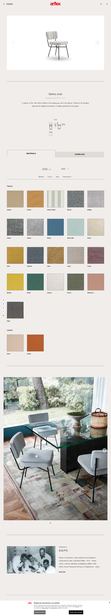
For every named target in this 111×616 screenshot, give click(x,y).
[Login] (101, 4)
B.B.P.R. (58, 98)
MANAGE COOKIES (40, 612)
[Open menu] (4, 4)
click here (77, 606)
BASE (63, 169)
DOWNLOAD (80, 154)
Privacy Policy (45, 607)
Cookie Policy (54, 607)
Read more (62, 571)
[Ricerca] (107, 4)
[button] (97, 43)
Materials (31, 153)
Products (9, 4)
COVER (45, 169)
